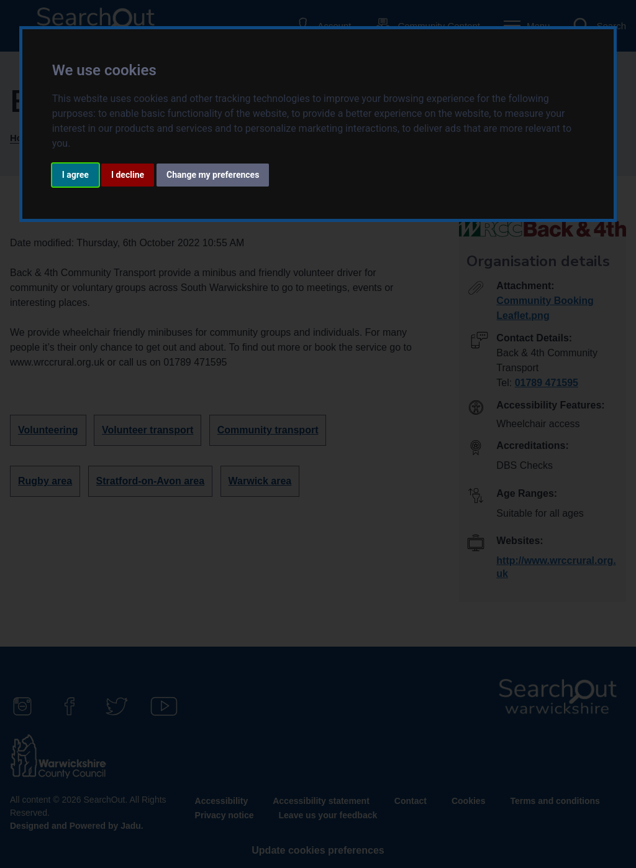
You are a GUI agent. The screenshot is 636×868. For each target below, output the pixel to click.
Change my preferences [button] (212, 175)
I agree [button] (75, 175)
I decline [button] (127, 175)
